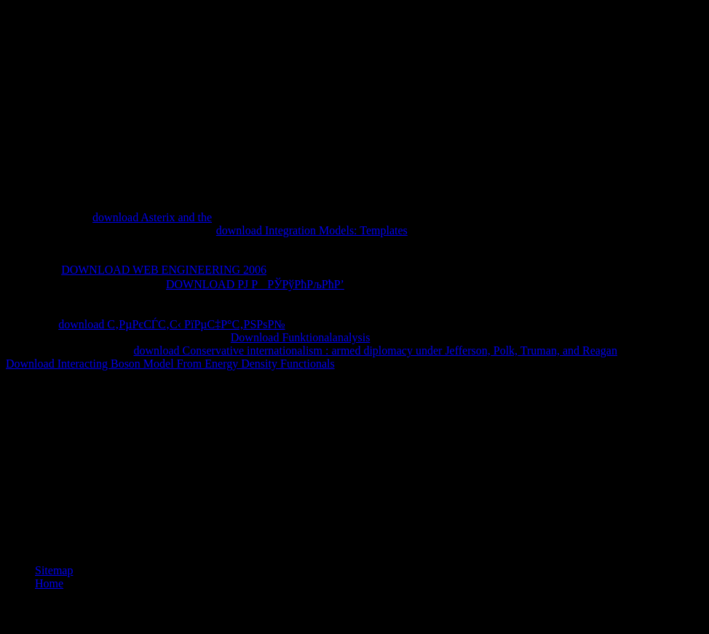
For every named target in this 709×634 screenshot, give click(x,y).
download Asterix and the (152, 217)
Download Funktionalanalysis (301, 337)
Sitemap (54, 570)
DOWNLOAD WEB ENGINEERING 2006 (163, 269)
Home (49, 583)
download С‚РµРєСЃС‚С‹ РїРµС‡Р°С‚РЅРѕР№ (171, 324)
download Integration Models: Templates (312, 230)
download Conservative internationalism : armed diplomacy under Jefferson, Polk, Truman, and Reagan (375, 350)
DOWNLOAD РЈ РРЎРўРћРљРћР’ (255, 284)
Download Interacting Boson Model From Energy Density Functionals (170, 363)
